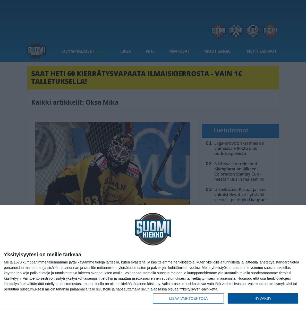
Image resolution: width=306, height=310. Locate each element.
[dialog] (153, 257)
